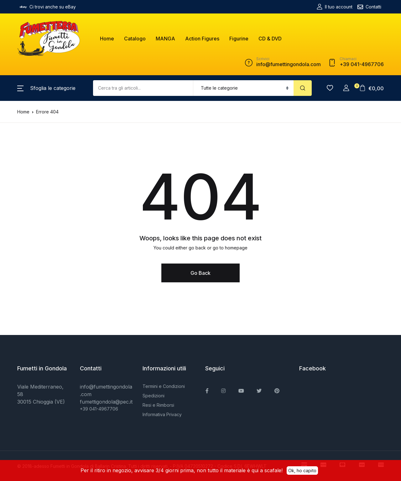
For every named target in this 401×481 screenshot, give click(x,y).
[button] (46, 88)
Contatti (369, 7)
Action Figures (202, 38)
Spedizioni (153, 395)
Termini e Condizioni (164, 386)
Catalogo (135, 38)
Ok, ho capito (302, 470)
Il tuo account (334, 7)
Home (107, 38)
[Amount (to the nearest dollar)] (143, 88)
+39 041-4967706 (99, 408)
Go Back (200, 273)
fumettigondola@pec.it (106, 402)
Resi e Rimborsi (158, 405)
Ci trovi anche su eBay (48, 7)
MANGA (165, 38)
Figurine (238, 38)
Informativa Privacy (162, 414)
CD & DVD (270, 38)
